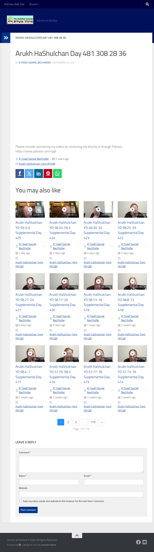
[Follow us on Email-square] (144, 542)
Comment (25, 452)
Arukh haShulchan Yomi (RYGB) (37, 163)
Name (23, 475)
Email (87, 475)
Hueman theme (48, 545)
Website (23, 488)
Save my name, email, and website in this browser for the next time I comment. (63, 501)
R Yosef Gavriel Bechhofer (35, 62)
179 (92, 422)
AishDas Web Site (14, 4)
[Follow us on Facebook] (138, 542)
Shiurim (33, 4)
